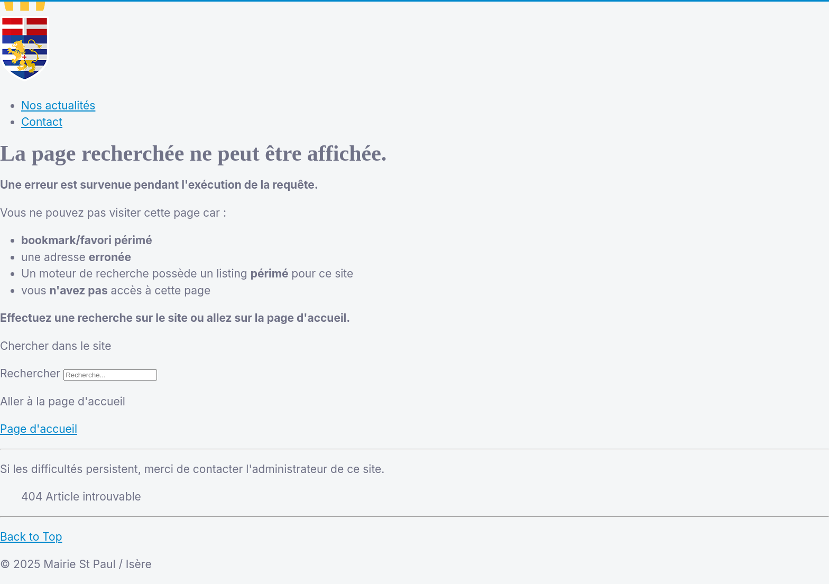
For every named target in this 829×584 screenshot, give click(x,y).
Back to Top (31, 536)
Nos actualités (58, 105)
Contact (41, 121)
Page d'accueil (38, 428)
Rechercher (30, 373)
